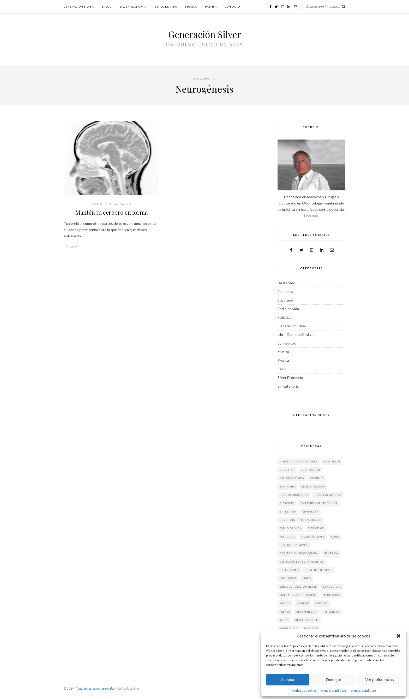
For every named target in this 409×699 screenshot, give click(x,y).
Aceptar (287, 679)
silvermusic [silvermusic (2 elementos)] (289, 628)
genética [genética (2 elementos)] (331, 553)
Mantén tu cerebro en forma (111, 212)
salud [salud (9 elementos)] (284, 620)
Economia (285, 291)
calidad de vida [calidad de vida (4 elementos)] (292, 478)
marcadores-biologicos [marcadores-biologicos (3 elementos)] (298, 595)
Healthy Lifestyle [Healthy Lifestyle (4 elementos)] (318, 570)
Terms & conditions (333, 690)
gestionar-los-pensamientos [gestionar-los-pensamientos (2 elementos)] (301, 561)
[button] (398, 635)
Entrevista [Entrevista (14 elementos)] (288, 511)
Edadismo (285, 300)
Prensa (211, 6)
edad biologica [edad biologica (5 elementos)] (313, 486)
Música (191, 6)
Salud (107, 6)
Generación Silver (79, 6)
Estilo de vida (166, 6)
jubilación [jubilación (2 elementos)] (288, 578)
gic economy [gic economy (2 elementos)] (289, 570)
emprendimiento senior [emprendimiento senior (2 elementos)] (319, 503)
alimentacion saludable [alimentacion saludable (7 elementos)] (298, 461)
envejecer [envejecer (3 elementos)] (310, 511)
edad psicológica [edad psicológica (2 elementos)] (328, 494)
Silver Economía (133, 6)
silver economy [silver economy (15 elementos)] (307, 620)
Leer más (311, 215)
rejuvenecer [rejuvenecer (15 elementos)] (306, 611)
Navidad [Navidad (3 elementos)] (303, 603)
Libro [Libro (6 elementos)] (307, 578)
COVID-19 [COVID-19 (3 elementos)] (316, 478)
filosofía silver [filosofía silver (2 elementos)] (313, 536)
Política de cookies (304, 690)
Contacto (232, 6)
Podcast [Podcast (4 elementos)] (321, 603)
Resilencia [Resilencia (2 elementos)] (331, 611)
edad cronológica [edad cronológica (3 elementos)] (294, 494)
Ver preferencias (379, 679)
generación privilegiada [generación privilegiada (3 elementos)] (299, 553)
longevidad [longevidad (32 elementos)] (332, 586)
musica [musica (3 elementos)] (285, 603)
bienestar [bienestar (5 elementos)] (287, 469)
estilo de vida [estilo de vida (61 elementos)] (290, 528)
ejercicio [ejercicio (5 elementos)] (287, 503)
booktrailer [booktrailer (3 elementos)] (310, 469)
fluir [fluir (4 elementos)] (335, 536)
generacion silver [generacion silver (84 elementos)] (294, 545)
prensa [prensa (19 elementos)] (285, 611)
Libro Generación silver (296, 334)
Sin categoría (288, 386)
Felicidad (285, 317)
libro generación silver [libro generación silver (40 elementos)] (298, 586)
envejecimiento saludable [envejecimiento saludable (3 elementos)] (300, 520)
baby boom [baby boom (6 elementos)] (332, 461)
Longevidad (287, 343)
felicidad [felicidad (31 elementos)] (287, 536)
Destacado (286, 283)
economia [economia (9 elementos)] (287, 486)
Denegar (333, 679)
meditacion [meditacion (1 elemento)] (331, 595)
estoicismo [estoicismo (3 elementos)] (316, 528)
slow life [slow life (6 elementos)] (311, 628)
